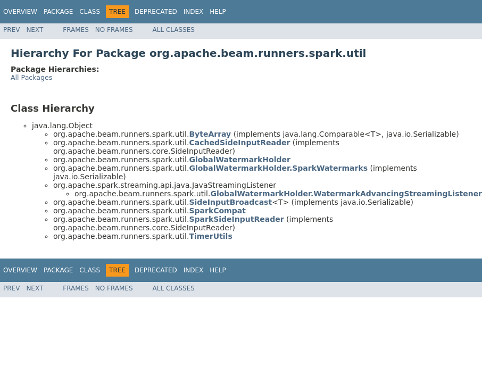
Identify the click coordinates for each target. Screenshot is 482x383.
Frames (76, 30)
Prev (11, 30)
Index (194, 11)
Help (218, 11)
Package (58, 11)
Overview (20, 11)
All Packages (31, 77)
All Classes (174, 30)
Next (34, 30)
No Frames (114, 30)
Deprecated (156, 11)
